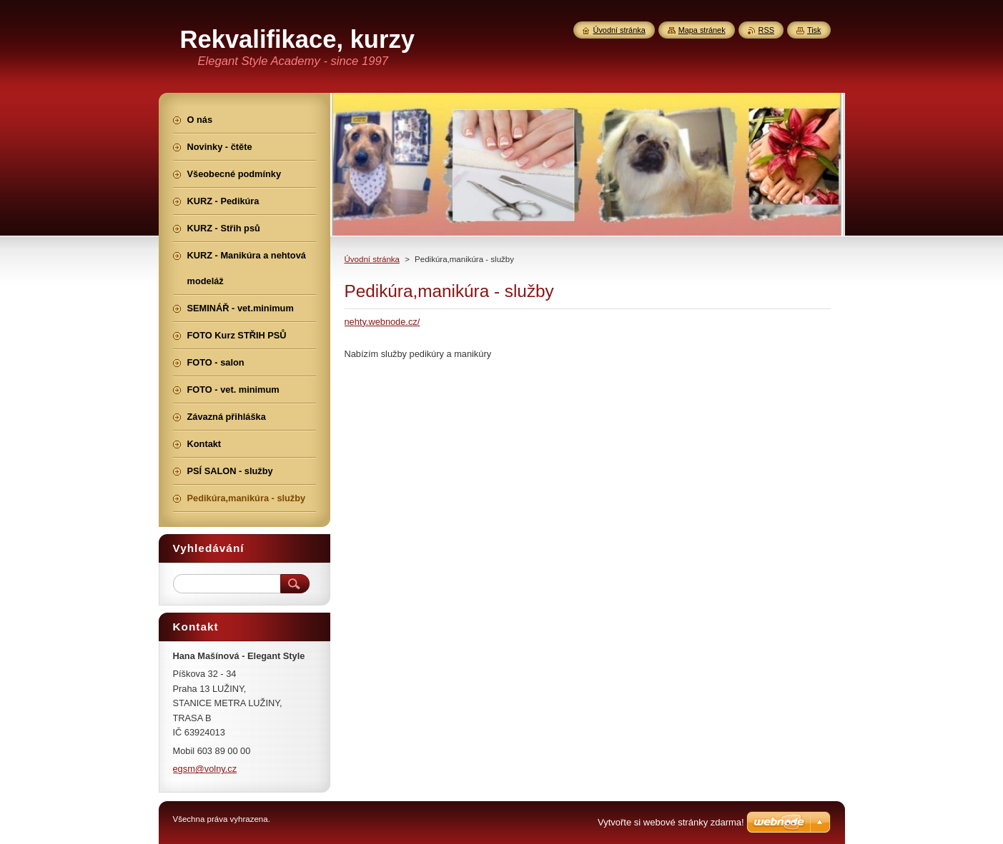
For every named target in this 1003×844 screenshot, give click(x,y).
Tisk (814, 30)
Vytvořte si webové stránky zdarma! (671, 822)
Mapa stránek (702, 30)
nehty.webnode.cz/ (382, 321)
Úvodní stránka (372, 259)
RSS (766, 30)
